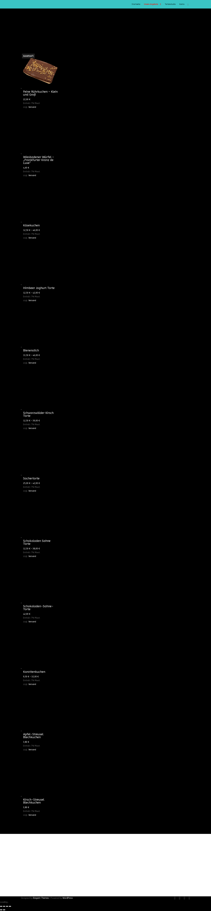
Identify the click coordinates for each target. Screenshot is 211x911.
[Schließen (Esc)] (10, 906)
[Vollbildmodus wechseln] (4, 906)
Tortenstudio (170, 4)
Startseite (136, 4)
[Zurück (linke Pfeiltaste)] (1, 909)
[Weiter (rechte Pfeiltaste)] (4, 909)
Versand (32, 107)
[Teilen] (7, 906)
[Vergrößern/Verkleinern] (1, 906)
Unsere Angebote (151, 4)
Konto (181, 4)
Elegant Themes (41, 898)
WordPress (68, 898)
